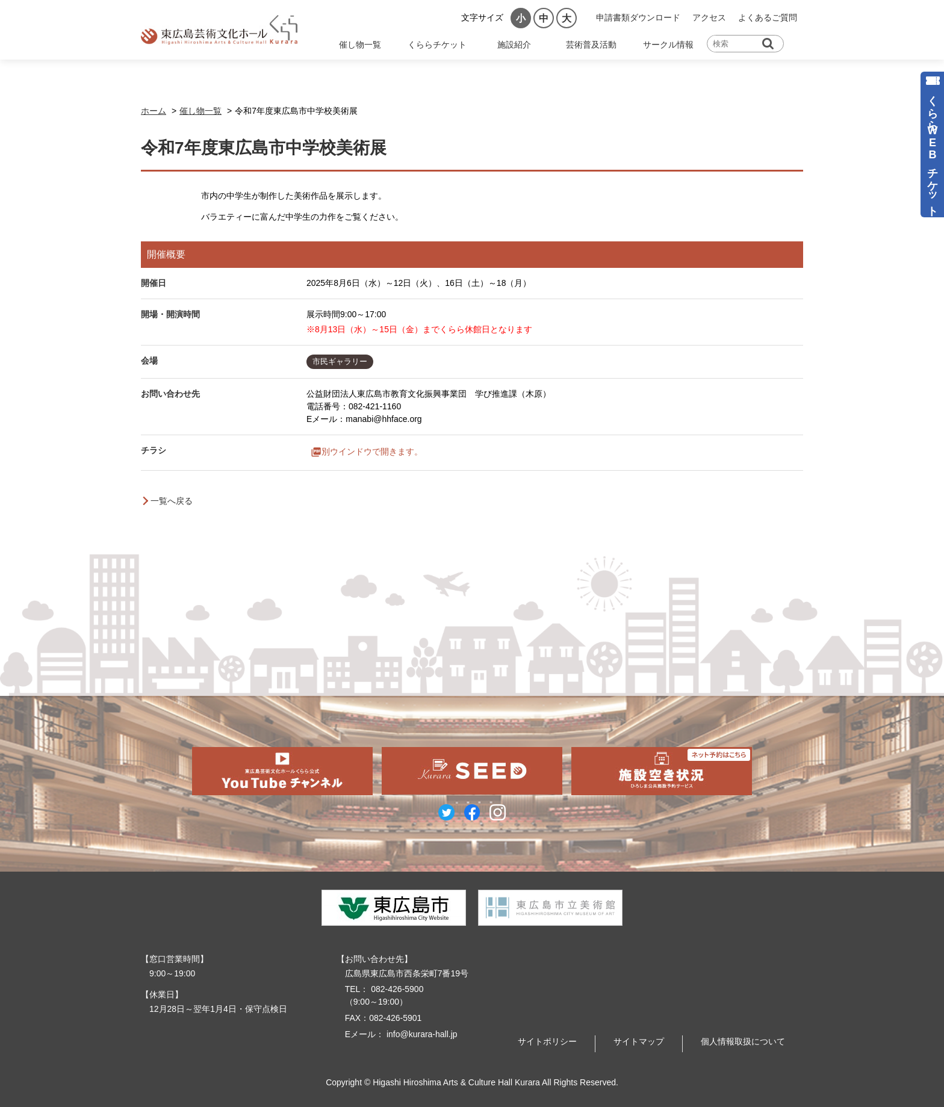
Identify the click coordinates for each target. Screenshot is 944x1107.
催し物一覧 (360, 44)
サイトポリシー (547, 1041)
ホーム (153, 111)
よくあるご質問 (767, 17)
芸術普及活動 (591, 44)
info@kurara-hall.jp (421, 1034)
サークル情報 (668, 44)
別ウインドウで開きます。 (372, 452)
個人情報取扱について (743, 1041)
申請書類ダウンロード (638, 17)
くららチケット (437, 44)
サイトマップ (638, 1041)
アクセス (709, 17)
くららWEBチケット (933, 149)
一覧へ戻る (172, 501)
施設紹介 (514, 44)
